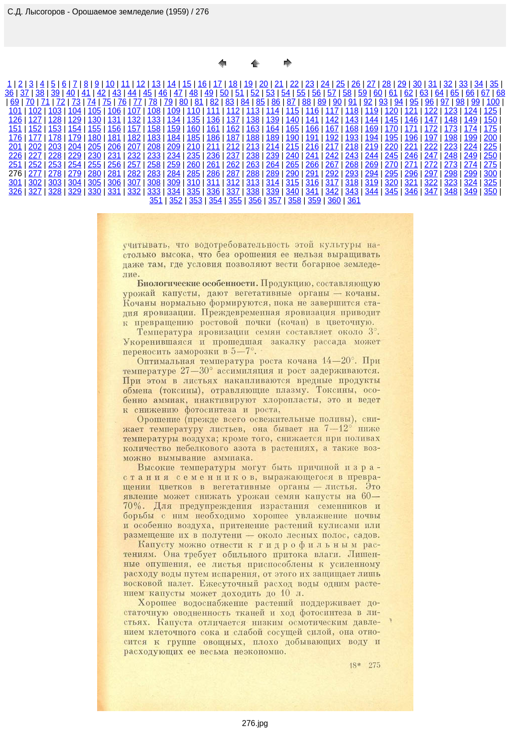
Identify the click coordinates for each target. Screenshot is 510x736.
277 (35, 173)
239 (272, 155)
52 (255, 93)
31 (432, 84)
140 (292, 120)
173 (451, 128)
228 (55, 155)
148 (451, 120)
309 (173, 182)
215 (292, 146)
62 (408, 93)
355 (235, 200)
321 (411, 182)
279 (75, 173)
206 (114, 146)
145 (391, 120)
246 (411, 155)
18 (233, 84)
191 (312, 137)
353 (195, 200)
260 (193, 164)
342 (332, 191)
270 (391, 164)
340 (292, 191)
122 (431, 111)
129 (75, 120)
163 (252, 128)
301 (15, 182)
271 (411, 164)
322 (431, 182)
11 (125, 84)
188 (252, 137)
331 (114, 191)
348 (451, 191)
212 (233, 146)
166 (312, 128)
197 (431, 137)
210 (193, 146)
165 (292, 128)
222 (431, 146)
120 (391, 111)
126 (15, 120)
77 (137, 102)
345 (391, 191)
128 (55, 120)
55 (301, 93)
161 (213, 128)
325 (490, 182)
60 (378, 93)
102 (35, 111)
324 (471, 182)
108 (154, 111)
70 (29, 102)
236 (213, 155)
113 (252, 111)
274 (471, 164)
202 (35, 146)
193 (352, 137)
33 (463, 84)
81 (199, 102)
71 (45, 102)
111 (213, 111)
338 (252, 191)
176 (15, 137)
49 (209, 93)
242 (332, 155)
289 (272, 173)
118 (352, 111)
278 (55, 173)
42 (101, 93)
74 (91, 102)
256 (114, 164)
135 (193, 120)
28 (386, 84)
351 (156, 200)
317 (332, 182)
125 (490, 111)
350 (490, 191)
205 (94, 146)
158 (154, 128)
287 (233, 173)
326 (15, 191)
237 (233, 155)
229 (75, 155)
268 (352, 164)
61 (393, 93)
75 (107, 102)
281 (114, 173)
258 (154, 164)
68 (501, 93)
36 (9, 93)
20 (263, 84)
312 (233, 182)
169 (372, 128)
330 (94, 191)
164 (272, 128)
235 (193, 155)
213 (252, 146)
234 (173, 155)
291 (312, 173)
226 (15, 155)
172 (431, 128)
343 (352, 191)
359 (314, 200)
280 (94, 173)
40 (70, 93)
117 (332, 111)
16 (202, 84)
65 (454, 93)
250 (490, 155)
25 (340, 84)
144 (372, 120)
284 (173, 173)
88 (306, 102)
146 (411, 120)
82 (214, 102)
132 (134, 120)
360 (334, 200)
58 (347, 93)
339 (272, 191)
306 (114, 182)
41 (86, 93)
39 (55, 93)
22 (294, 84)
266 (312, 164)
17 (217, 84)
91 (352, 102)
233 (154, 155)
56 (316, 93)
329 (75, 191)
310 (193, 182)
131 (114, 120)
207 (134, 146)
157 (134, 128)
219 (372, 146)
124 (471, 111)
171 (411, 128)
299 (471, 173)
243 (352, 155)
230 (94, 155)
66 (470, 93)
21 (278, 84)
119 (372, 111)
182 (134, 137)
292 (332, 173)
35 (494, 84)
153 (55, 128)
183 (154, 137)
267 (332, 164)
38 (39, 93)
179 (75, 137)
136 (213, 120)
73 (76, 102)
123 (451, 111)
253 (55, 164)
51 (239, 93)
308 (154, 182)
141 (312, 120)
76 (122, 102)
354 (215, 200)
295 (391, 173)
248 (451, 155)
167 (332, 128)
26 (356, 84)
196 (411, 137)
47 (178, 93)
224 (471, 146)
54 (285, 93)
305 (94, 182)
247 (431, 155)
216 (312, 146)
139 (272, 120)
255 (94, 164)
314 (272, 182)
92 (368, 102)
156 (114, 128)
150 (490, 120)
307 (134, 182)
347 (431, 191)
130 (94, 120)
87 (291, 102)
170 (391, 128)
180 (94, 137)
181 (114, 137)
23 (309, 84)
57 (331, 93)
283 (154, 173)
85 (260, 102)
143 (352, 120)
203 (55, 146)
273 (451, 164)
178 (55, 137)
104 (75, 111)
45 (147, 93)
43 (117, 93)
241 (312, 155)
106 (114, 111)
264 (272, 164)
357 (274, 200)
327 (35, 191)
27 (371, 84)
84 (245, 102)
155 (94, 128)
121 (411, 111)
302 (35, 182)
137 (233, 120)
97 (444, 102)
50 (224, 93)
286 (213, 173)
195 (391, 137)
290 (292, 173)
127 (35, 120)
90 (337, 102)
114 (272, 111)
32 (448, 84)
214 (272, 146)
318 (352, 182)
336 (213, 191)
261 (213, 164)
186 (213, 137)
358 (294, 200)
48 (193, 93)
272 (431, 164)
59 (362, 93)
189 (272, 137)
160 (193, 128)
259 (173, 164)
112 (233, 111)
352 (176, 200)
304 (75, 182)
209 (173, 146)
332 (134, 191)
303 (55, 182)
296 (411, 173)
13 (156, 84)
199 (471, 137)
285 (193, 173)
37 (24, 93)
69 (14, 102)
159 (173, 128)
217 (332, 146)
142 (332, 120)
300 (490, 173)
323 (451, 182)
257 (134, 164)
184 (173, 137)
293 (352, 173)
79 (168, 102)
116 (312, 111)
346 (411, 191)
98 (460, 102)
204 (75, 146)
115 (292, 111)
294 (372, 173)
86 (275, 102)
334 (173, 191)
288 (252, 173)
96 (429, 102)
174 (471, 128)
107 (134, 111)
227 (35, 155)
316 (312, 182)
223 (451, 146)
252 (35, 164)
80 (183, 102)
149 (471, 120)
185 (193, 137)
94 (398, 102)
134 (173, 120)
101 (15, 111)
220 (391, 146)
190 (292, 137)
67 (485, 93)
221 (411, 146)
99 (475, 102)
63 (423, 93)
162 (233, 128)
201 (15, 146)
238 (252, 155)
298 (451, 173)
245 (391, 155)
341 (312, 191)
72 (60, 102)
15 (186, 84)
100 (493, 102)
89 (321, 102)
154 (75, 128)
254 (75, 164)
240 (292, 155)
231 (114, 155)
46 (162, 93)
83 (229, 102)
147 (431, 120)
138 (252, 120)
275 (490, 164)
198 (451, 137)
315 (292, 182)
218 (352, 146)
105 (94, 111)
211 (213, 146)
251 (15, 164)
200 (490, 137)
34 (478, 84)
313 (252, 182)
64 (439, 93)
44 (132, 93)
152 (35, 128)
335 (193, 191)
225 (490, 146)
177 (35, 137)
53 (270, 93)
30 (417, 84)
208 (154, 146)
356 (255, 200)
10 (110, 84)
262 (233, 164)
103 (55, 111)
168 (352, 128)
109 (173, 111)
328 (55, 191)
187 (233, 137)
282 (134, 173)
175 (490, 128)
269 (372, 164)
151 (15, 128)
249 (471, 155)
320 (391, 182)
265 (292, 164)
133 (154, 120)
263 (252, 164)
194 (372, 137)
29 (401, 84)
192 (332, 137)
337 (233, 191)
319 (372, 182)
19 (248, 84)
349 (471, 191)
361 (354, 200)
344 (372, 191)
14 (171, 84)
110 (193, 111)
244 (372, 155)
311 (213, 182)
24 (325, 84)
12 (140, 84)
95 (414, 102)
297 (431, 173)
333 (154, 191)
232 (134, 155)
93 (383, 102)
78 (152, 102)
